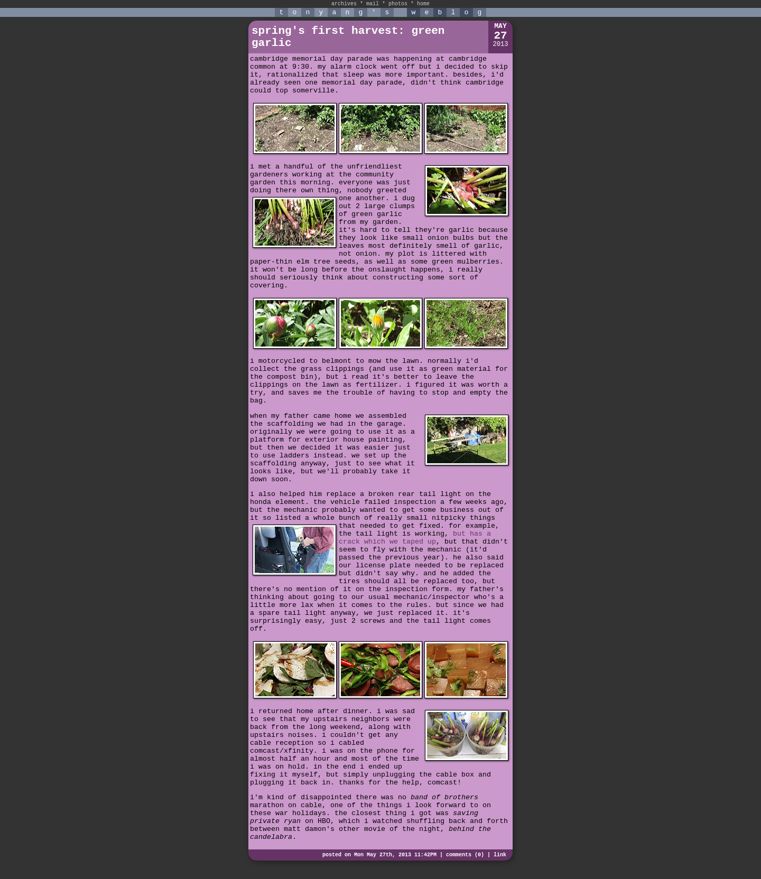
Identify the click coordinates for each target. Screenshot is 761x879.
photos (397, 4)
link (500, 855)
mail (372, 4)
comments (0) (465, 855)
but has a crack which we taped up (415, 538)
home (423, 4)
